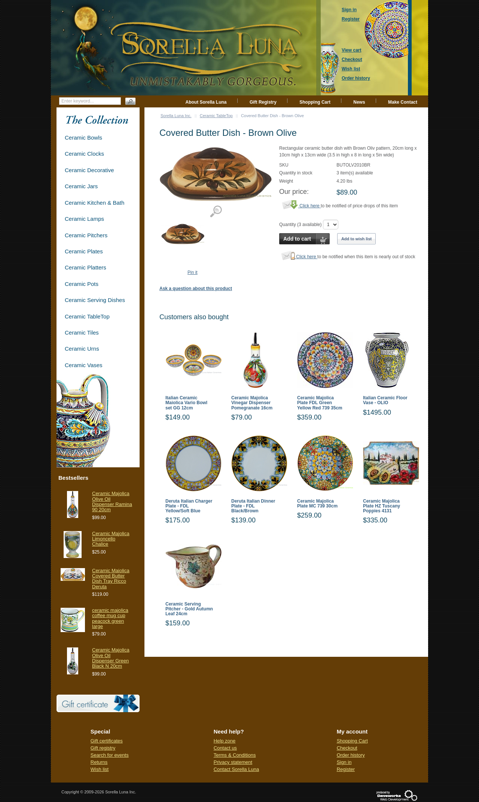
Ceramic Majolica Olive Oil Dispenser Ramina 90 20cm (112, 501)
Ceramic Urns (82, 348)
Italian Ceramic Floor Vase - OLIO (385, 400)
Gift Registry (263, 102)
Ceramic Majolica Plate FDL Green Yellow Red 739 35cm (319, 403)
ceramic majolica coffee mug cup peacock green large (110, 618)
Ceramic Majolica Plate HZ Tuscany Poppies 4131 (381, 506)
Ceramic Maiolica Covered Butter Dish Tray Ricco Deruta (110, 578)
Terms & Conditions (235, 755)
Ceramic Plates (84, 251)
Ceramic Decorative (89, 170)
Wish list (100, 769)
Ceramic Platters (85, 267)
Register (346, 769)
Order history (351, 755)
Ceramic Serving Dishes (95, 300)
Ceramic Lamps (84, 219)
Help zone (225, 741)
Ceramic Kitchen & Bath (94, 202)
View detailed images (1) (215, 211)
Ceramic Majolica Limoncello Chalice (110, 539)
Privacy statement (233, 762)
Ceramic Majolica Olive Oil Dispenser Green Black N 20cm (110, 658)
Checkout (347, 748)
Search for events (110, 755)
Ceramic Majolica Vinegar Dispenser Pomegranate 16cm (251, 403)
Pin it (192, 272)
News (359, 102)
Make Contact (402, 102)
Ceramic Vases (84, 365)
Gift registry (103, 748)
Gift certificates (107, 741)
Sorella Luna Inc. (176, 115)
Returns (99, 762)
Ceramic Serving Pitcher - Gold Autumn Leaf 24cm (189, 609)
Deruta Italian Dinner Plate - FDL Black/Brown (253, 506)
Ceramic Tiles (82, 332)
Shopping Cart (314, 102)
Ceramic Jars (81, 186)
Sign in (344, 762)
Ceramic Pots (81, 284)
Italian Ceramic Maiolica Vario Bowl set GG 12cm (186, 403)
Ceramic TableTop (216, 115)
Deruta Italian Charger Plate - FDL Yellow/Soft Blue (188, 506)
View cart (351, 50)
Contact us (225, 748)
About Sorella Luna (206, 102)
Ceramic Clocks (84, 153)
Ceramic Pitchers (86, 235)
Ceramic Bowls (83, 137)
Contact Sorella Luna (236, 769)
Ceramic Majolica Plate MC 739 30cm (317, 504)
